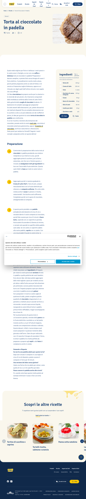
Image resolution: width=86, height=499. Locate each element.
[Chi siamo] (56, 472)
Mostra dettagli (72, 256)
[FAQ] (71, 472)
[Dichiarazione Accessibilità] (72, 494)
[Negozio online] (78, 4)
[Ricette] (58, 468)
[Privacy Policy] (47, 494)
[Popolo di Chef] (41, 4)
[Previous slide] (4, 441)
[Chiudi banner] (79, 236)
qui (78, 247)
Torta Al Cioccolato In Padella (22, 10)
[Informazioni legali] (51, 491)
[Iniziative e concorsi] (58, 494)
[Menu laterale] (4, 4)
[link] (8, 481)
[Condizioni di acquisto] (63, 491)
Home (5, 10)
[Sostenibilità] (64, 472)
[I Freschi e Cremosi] (49, 4)
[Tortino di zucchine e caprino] (17, 431)
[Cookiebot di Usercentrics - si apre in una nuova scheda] (68, 236)
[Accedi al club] (65, 4)
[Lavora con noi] (75, 491)
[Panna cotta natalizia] (68, 431)
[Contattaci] (76, 472)
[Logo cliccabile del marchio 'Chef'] (11, 4)
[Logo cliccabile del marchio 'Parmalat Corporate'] (10, 493)
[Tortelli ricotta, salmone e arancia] (43, 433)
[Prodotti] (52, 468)
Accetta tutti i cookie (68, 261)
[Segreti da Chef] (66, 468)
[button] (20, 4)
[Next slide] (82, 441)
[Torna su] (81, 457)
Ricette (10, 10)
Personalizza (43, 261)
